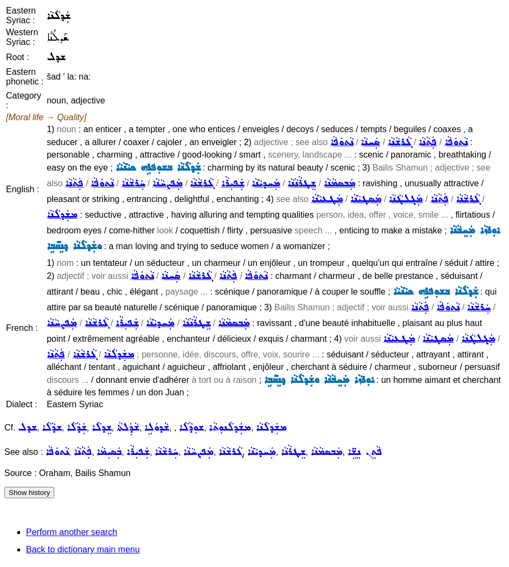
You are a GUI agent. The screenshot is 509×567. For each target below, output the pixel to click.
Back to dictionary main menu (83, 549)
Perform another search (71, 532)
